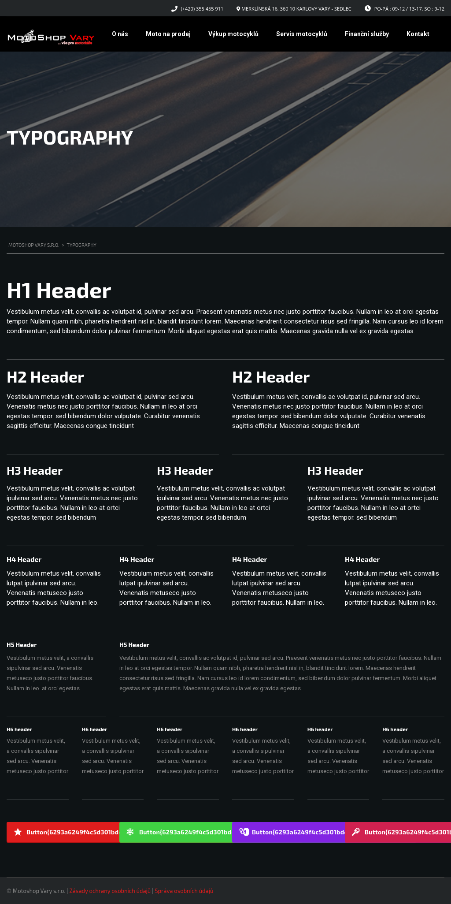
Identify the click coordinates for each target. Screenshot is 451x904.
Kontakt (418, 33)
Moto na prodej (168, 33)
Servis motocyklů (301, 33)
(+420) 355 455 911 (202, 8)
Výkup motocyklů (233, 33)
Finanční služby (367, 33)
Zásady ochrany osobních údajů (110, 890)
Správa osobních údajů (184, 890)
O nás (120, 33)
